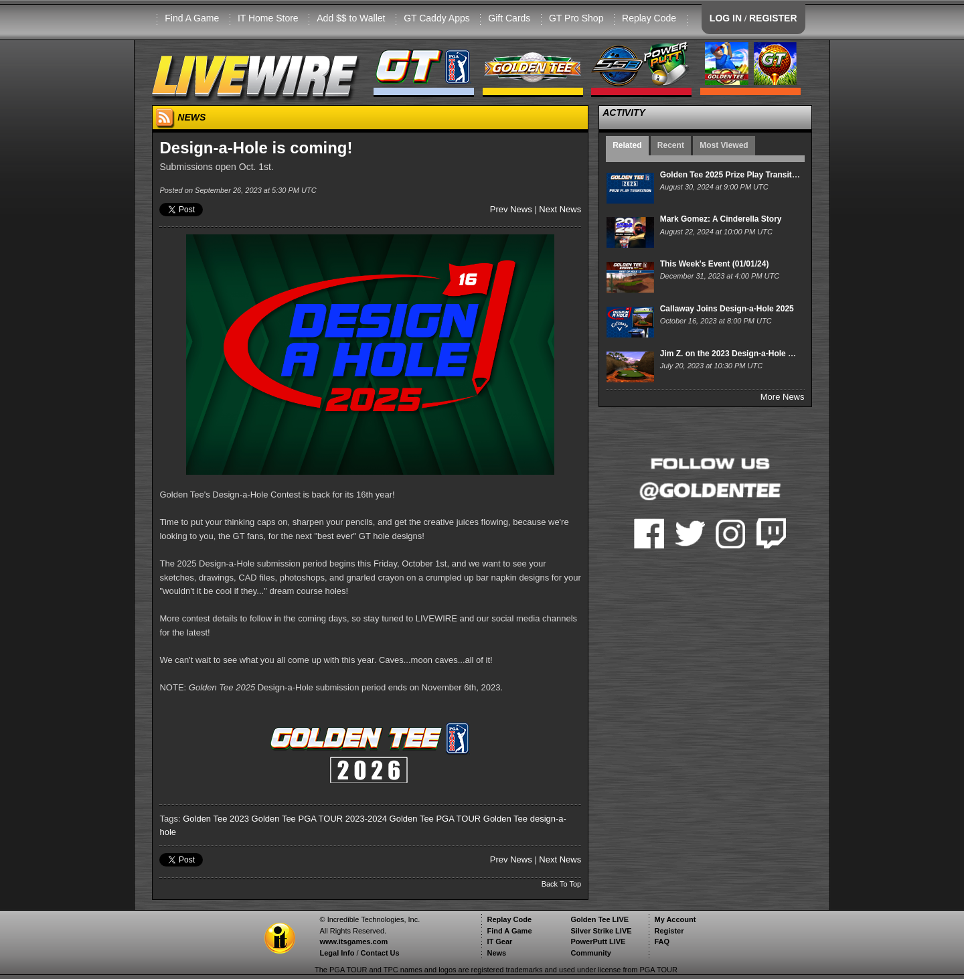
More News (782, 397)
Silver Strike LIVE (600, 931)
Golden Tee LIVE (599, 919)
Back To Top (562, 884)
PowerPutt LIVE (597, 941)
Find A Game (192, 18)
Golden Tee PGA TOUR (435, 819)
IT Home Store (268, 18)
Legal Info (336, 953)
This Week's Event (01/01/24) (714, 264)
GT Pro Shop (576, 18)
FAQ (661, 941)
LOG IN (726, 18)
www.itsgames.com (353, 941)
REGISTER (773, 18)
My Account (675, 919)
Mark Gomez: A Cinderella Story (721, 219)
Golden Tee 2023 (216, 819)
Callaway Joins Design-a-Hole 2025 (727, 308)
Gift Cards (509, 18)
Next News (560, 209)
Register (669, 931)
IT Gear (499, 941)
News (496, 953)
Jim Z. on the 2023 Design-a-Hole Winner (737, 353)
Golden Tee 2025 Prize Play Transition (732, 174)
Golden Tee (505, 819)
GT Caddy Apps (437, 18)
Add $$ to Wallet (351, 18)
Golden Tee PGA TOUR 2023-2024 (319, 819)
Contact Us (380, 953)
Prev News (511, 209)
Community (590, 953)
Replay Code (649, 18)
